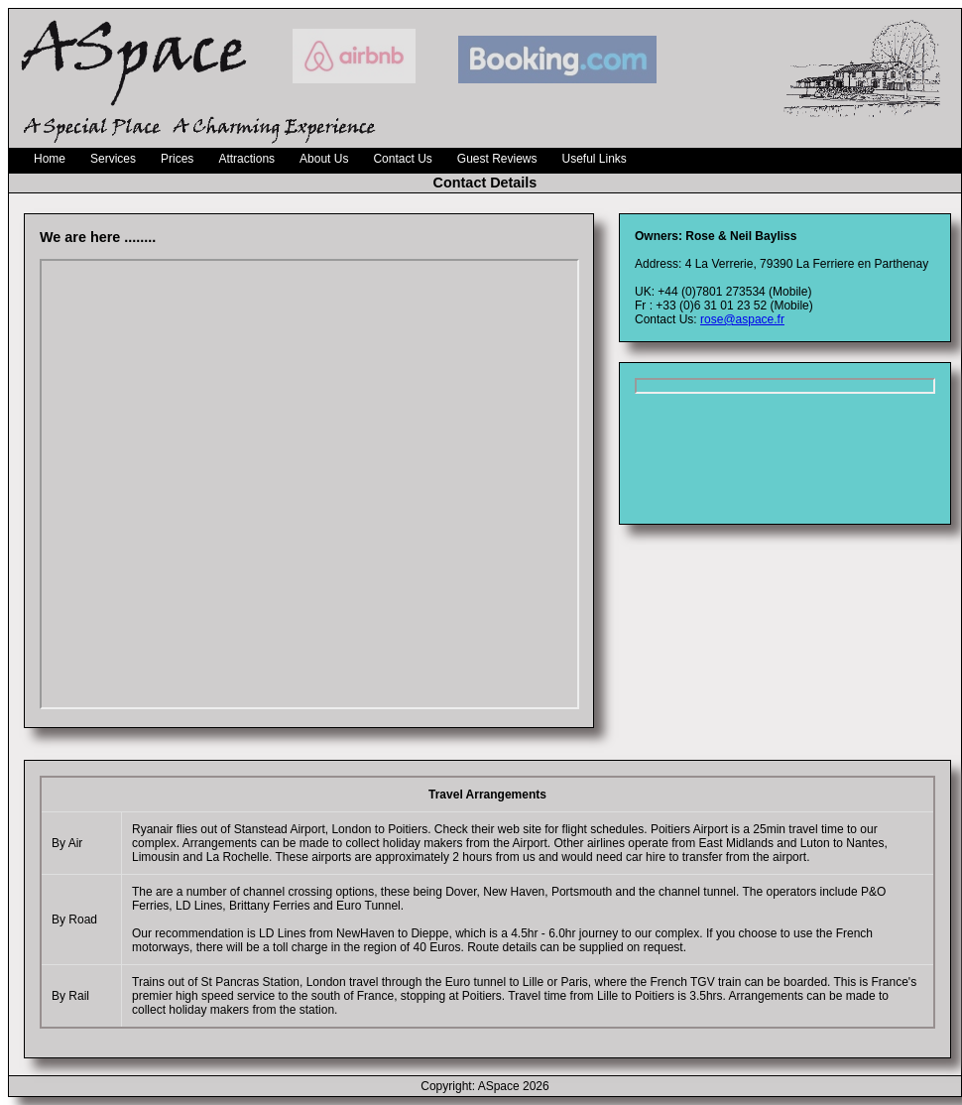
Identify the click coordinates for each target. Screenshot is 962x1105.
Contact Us (402, 159)
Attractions (246, 159)
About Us (324, 159)
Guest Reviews (497, 159)
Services (113, 159)
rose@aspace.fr (742, 319)
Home (49, 159)
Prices (177, 159)
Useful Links (594, 159)
